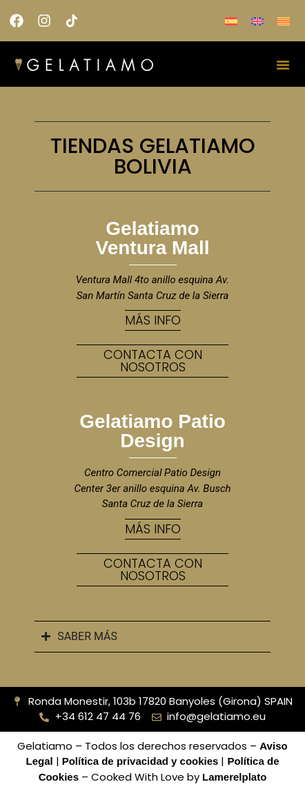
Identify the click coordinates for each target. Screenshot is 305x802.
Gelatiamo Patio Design (152, 431)
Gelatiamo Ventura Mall (153, 238)
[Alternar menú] (283, 65)
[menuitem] (231, 21)
